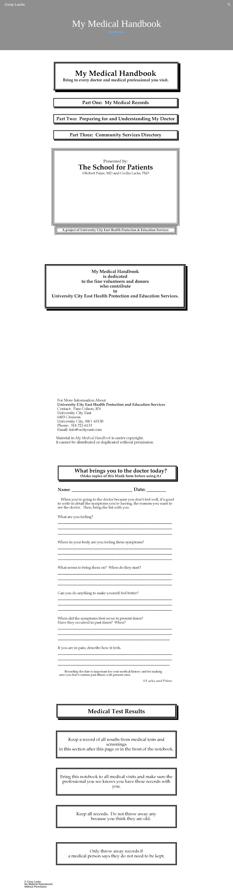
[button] (229, 4)
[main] (116, 25)
